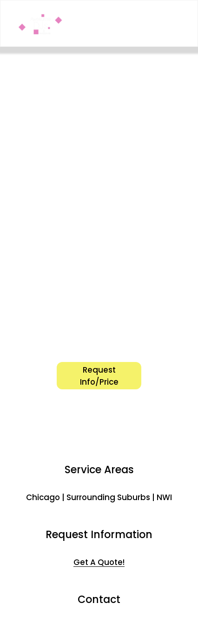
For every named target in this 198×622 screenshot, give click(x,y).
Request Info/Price (99, 375)
